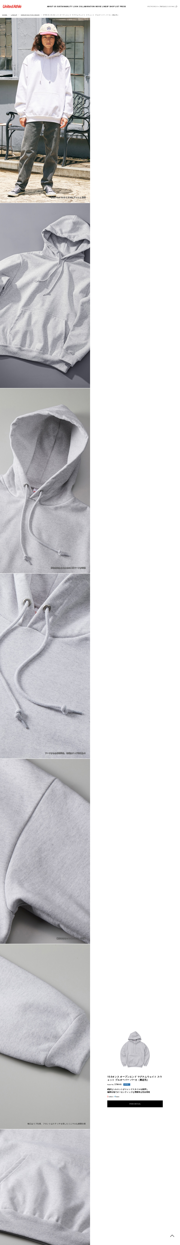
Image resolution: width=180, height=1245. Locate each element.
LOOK (75, 7)
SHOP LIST (114, 7)
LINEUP (105, 7)
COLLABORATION (87, 7)
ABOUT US (51, 7)
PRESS (123, 7)
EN (148, 6)
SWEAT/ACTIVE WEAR (30, 15)
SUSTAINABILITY (64, 7)
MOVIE (98, 7)
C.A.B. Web (170, 6)
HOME (4, 15)
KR (154, 6)
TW (151, 6)
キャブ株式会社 (161, 6)
